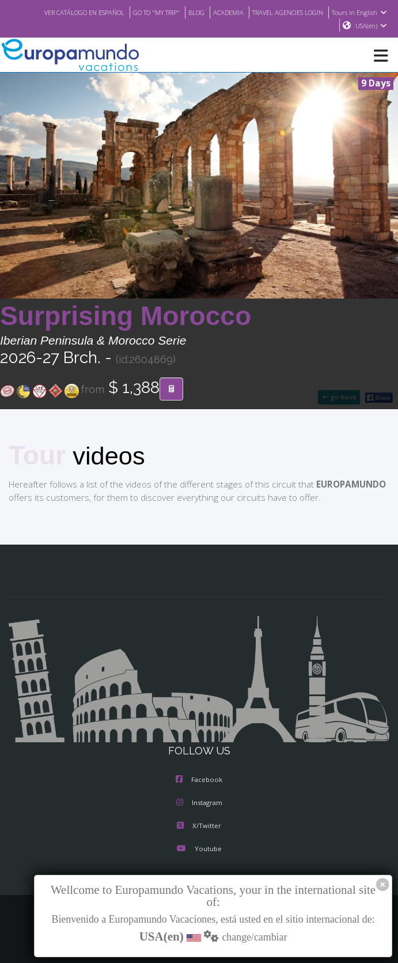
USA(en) (371, 25)
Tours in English (360, 12)
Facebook (199, 780)
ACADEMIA (219, 12)
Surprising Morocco (125, 316)
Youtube (198, 849)
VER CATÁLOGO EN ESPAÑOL (62, 12)
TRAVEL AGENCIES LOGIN (284, 12)
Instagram (199, 803)
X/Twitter (199, 826)
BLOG (185, 12)
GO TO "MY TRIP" (142, 12)
